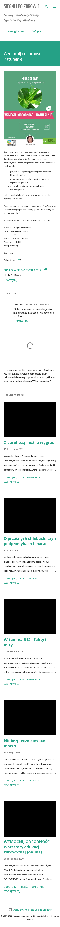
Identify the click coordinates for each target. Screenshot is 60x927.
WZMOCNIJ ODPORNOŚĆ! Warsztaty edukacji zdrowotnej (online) (27, 847)
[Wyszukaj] (46, 6)
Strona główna (14, 31)
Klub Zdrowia (12, 275)
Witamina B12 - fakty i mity (25, 642)
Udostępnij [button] (10, 280)
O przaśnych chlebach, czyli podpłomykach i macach (30, 541)
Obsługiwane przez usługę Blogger (30, 909)
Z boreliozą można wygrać (29, 442)
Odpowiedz (21, 321)
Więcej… (38, 31)
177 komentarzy (30, 477)
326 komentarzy (30, 679)
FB (19, 260)
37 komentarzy (29, 578)
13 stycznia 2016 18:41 (38, 304)
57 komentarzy (29, 780)
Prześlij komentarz (32, 886)
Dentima (18, 304)
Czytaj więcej (12, 481)
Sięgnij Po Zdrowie (22, 6)
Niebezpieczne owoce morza (24, 743)
